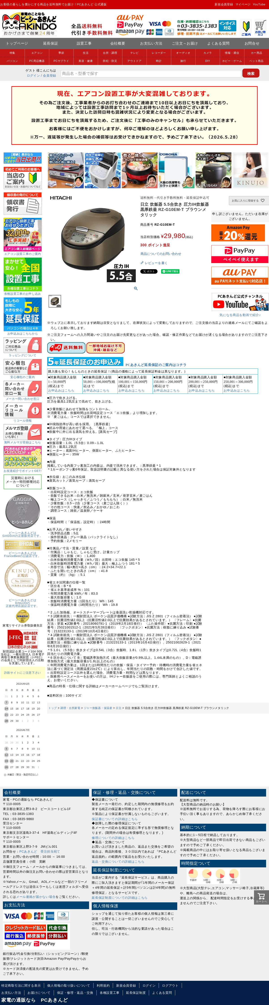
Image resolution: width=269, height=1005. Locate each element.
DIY (207, 61)
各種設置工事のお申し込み (23, 292)
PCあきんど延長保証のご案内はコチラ (156, 365)
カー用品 (256, 52)
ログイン (33, 75)
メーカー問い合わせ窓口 (23, 397)
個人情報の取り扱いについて (68, 985)
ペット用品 (256, 61)
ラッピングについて (23, 354)
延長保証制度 (136, 992)
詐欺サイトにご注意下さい (22, 672)
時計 (159, 61)
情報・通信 (232, 52)
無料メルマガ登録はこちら (23, 441)
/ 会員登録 (48, 75)
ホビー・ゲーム (232, 61)
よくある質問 (218, 43)
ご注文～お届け (185, 43)
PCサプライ (61, 61)
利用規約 (103, 985)
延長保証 (50, 43)
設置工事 (84, 43)
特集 (12, 52)
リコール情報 (23, 419)
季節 (61, 52)
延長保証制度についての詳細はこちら (120, 897)
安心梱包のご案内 (23, 376)
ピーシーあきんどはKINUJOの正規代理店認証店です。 (23, 602)
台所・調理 (110, 52)
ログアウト (170, 985)
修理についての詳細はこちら (113, 838)
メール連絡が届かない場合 (36, 897)
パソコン (12, 61)
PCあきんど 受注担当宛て (39, 851)
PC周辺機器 (37, 61)
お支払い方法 (151, 43)
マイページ (243, 4)
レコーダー (159, 52)
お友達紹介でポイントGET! (23, 469)
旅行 (183, 61)
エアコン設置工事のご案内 (23, 252)
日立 (118, 708)
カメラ (207, 52)
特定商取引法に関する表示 (21, 985)
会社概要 (117, 43)
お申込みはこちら (61, 390)
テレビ (134, 52)
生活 (85, 52)
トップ (52, 708)
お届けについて (39, 992)
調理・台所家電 (70, 708)
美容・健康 (86, 61)
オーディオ (183, 52)
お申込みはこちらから (23, 332)
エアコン (37, 52)
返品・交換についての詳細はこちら (118, 861)
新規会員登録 (224, 4)
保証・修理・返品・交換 (75, 992)
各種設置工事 (110, 992)
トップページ (17, 43)
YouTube (259, 4)
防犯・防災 (110, 61)
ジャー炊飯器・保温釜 (98, 708)
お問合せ (252, 43)
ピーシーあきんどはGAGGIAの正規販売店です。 (23, 532)
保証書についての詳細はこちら (115, 819)
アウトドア (134, 61)
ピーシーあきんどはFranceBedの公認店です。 (23, 553)
